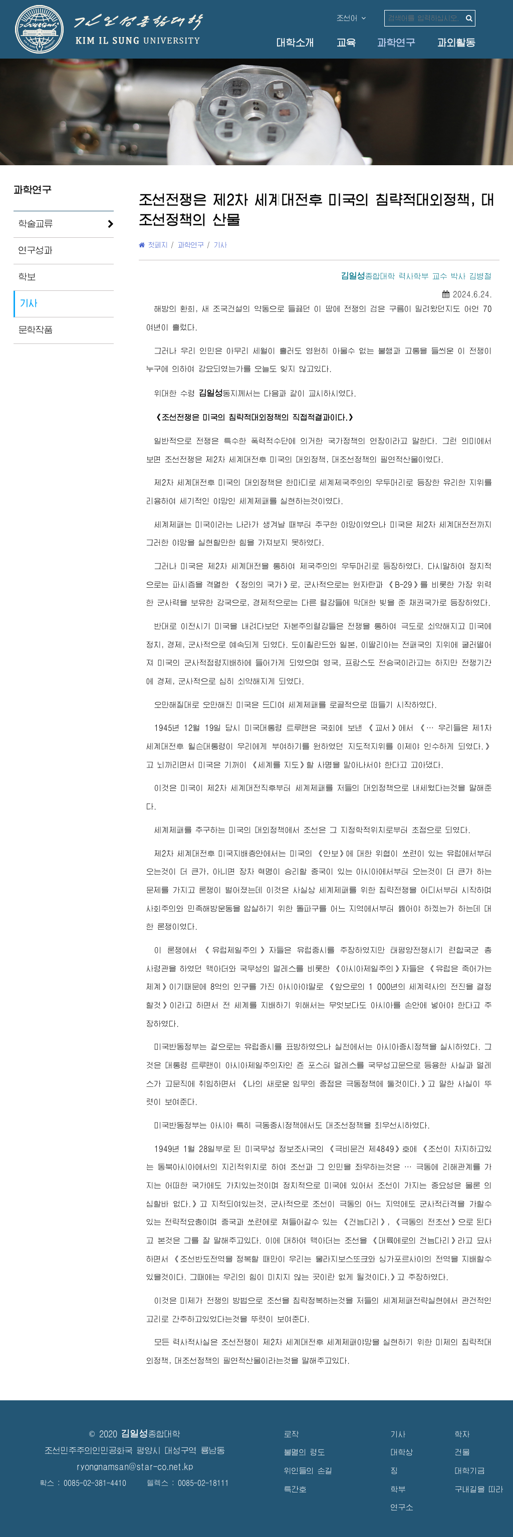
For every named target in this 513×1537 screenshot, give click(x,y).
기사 (28, 303)
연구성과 (36, 250)
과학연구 (396, 43)
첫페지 (153, 244)
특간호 (295, 1489)
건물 (462, 1452)
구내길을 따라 (479, 1489)
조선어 (351, 18)
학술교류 (36, 223)
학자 (462, 1434)
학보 (27, 276)
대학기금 (470, 1470)
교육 (346, 43)
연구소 (402, 1507)
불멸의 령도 (304, 1452)
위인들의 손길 (308, 1470)
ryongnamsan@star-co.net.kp (135, 1466)
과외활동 (456, 43)
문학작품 (36, 329)
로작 (291, 1434)
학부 (398, 1489)
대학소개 (296, 43)
